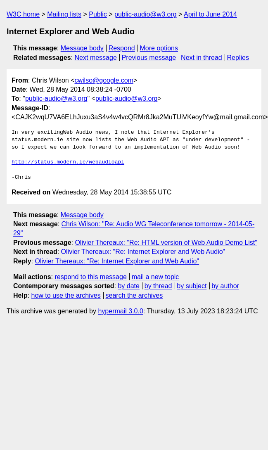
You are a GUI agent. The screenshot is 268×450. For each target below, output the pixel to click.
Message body (82, 48)
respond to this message (90, 276)
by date (128, 285)
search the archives (134, 295)
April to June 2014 (210, 14)
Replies (238, 57)
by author (225, 285)
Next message (96, 57)
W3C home (23, 14)
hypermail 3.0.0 (120, 311)
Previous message (149, 57)
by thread (158, 285)
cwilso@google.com (103, 80)
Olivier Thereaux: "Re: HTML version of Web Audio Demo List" (166, 242)
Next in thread (201, 57)
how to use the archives (66, 295)
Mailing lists (64, 14)
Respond (122, 48)
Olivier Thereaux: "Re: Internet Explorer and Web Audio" (143, 251)
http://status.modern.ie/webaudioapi (68, 162)
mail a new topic (155, 276)
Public (98, 14)
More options (159, 48)
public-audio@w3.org (145, 14)
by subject (191, 285)
